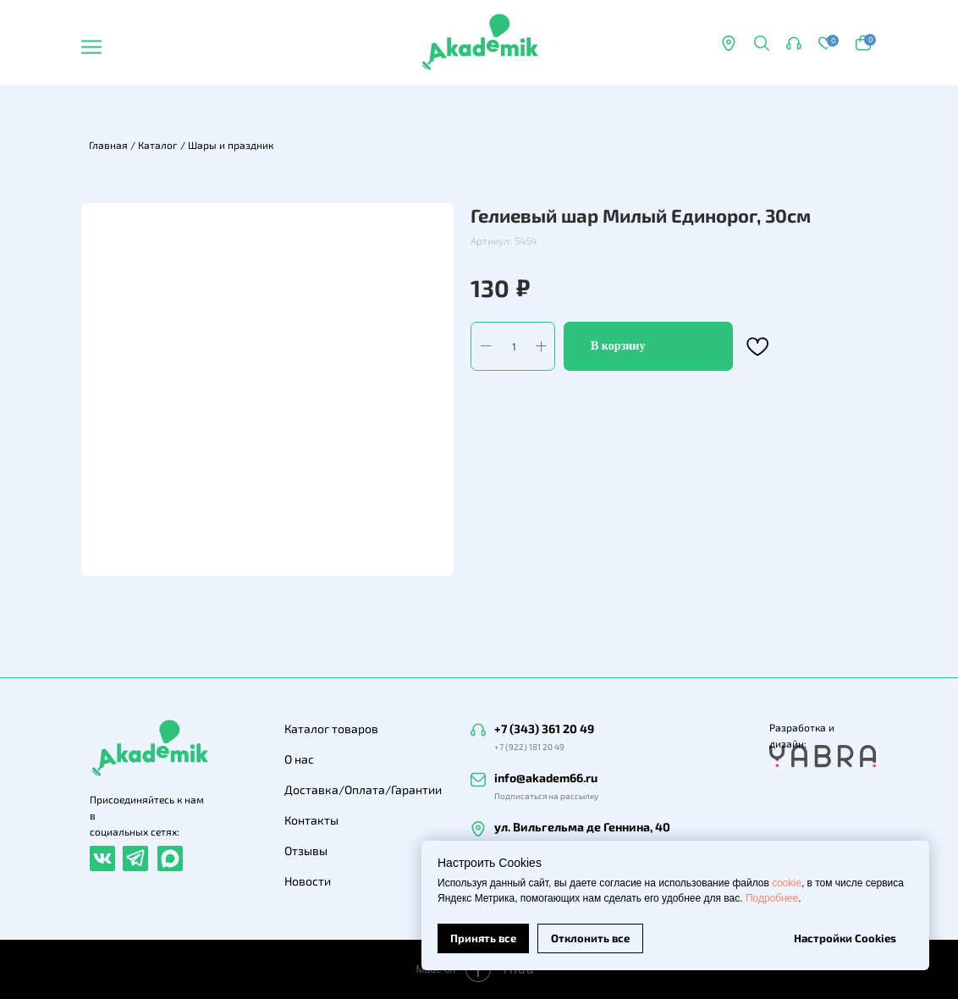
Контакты (311, 820)
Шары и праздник (230, 145)
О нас (299, 759)
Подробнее (772, 898)
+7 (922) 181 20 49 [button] (529, 747)
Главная (108, 145)
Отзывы (306, 850)
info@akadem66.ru (545, 777)
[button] (793, 43)
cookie (786, 883)
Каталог (158, 145)
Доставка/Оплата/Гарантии (363, 789)
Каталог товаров (331, 728)
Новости (307, 881)
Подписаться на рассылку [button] (546, 796)
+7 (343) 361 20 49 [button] (544, 728)
